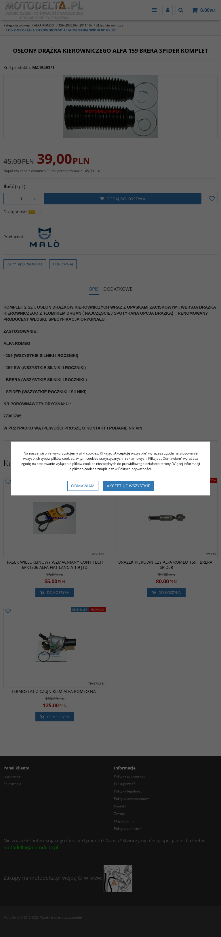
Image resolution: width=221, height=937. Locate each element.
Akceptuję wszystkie (128, 486)
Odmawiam (83, 486)
